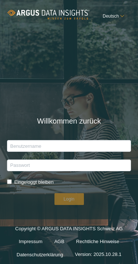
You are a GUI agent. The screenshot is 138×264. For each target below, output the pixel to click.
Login (69, 199)
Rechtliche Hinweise (97, 241)
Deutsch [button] (111, 16)
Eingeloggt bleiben (34, 182)
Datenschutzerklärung (40, 254)
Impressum (30, 241)
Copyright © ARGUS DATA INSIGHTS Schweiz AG (69, 228)
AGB (59, 241)
